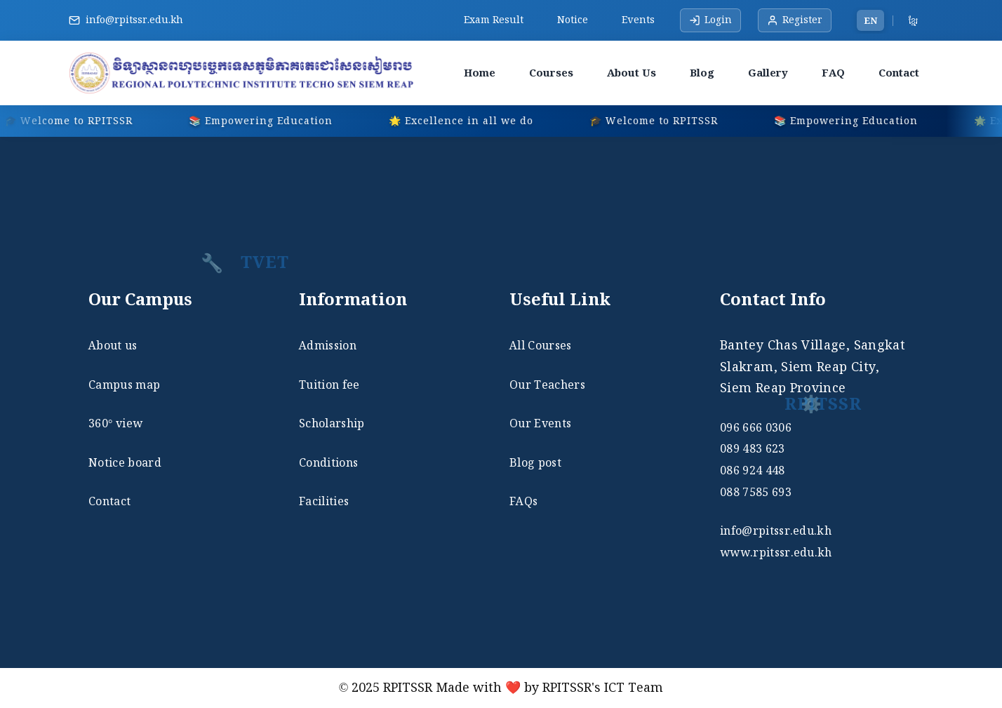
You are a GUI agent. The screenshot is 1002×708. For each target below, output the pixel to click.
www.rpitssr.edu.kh (776, 552)
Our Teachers (547, 385)
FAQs (523, 501)
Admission (327, 345)
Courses (551, 72)
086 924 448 (752, 470)
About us (113, 345)
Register (794, 19)
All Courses (540, 345)
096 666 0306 (755, 427)
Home (479, 72)
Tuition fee (329, 385)
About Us (631, 72)
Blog (702, 72)
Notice (572, 19)
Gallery (768, 72)
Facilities (324, 501)
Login (710, 19)
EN (870, 20)
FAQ (833, 72)
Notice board (124, 462)
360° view (115, 423)
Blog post (535, 462)
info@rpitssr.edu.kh (134, 19)
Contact (899, 72)
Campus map (124, 385)
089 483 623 (752, 448)
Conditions (328, 462)
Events (638, 19)
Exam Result (493, 19)
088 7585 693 (755, 492)
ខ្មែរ (913, 20)
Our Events (540, 423)
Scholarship (332, 423)
